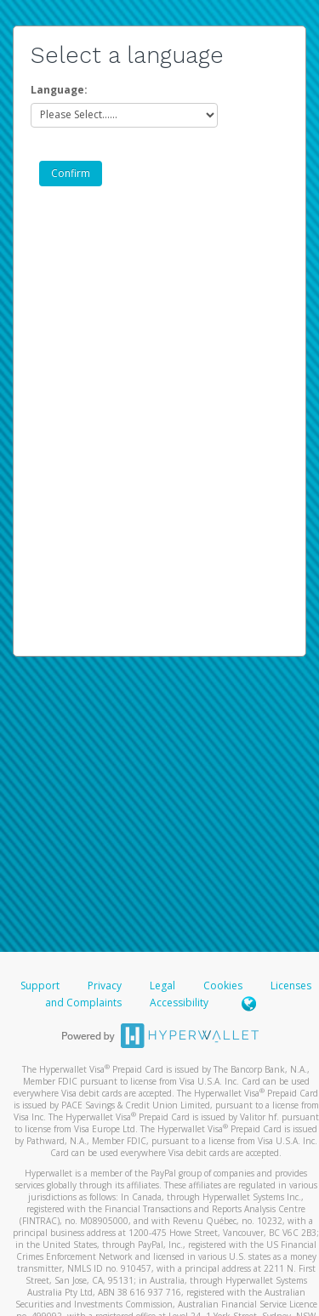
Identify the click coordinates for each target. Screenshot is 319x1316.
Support (40, 985)
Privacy (105, 985)
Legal (162, 985)
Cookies (222, 985)
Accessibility (179, 1002)
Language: (59, 90)
